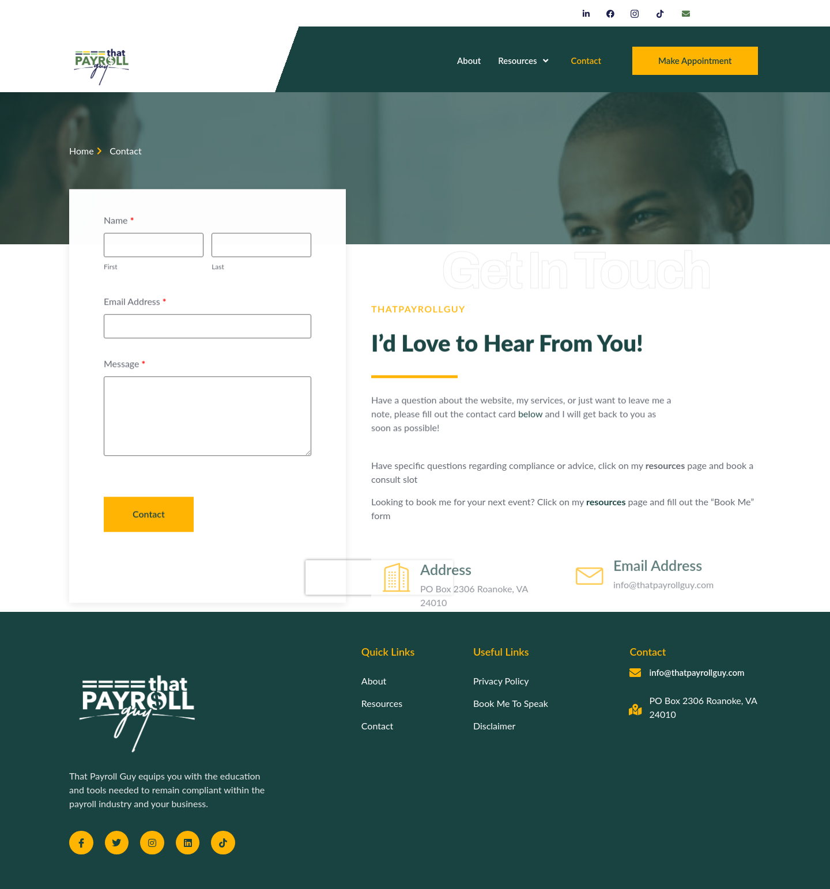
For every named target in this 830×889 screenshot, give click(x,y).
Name (119, 244)
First (110, 290)
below (496, 426)
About (469, 60)
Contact (586, 60)
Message (124, 388)
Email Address (135, 325)
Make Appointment (695, 60)
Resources (523, 60)
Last (218, 290)
